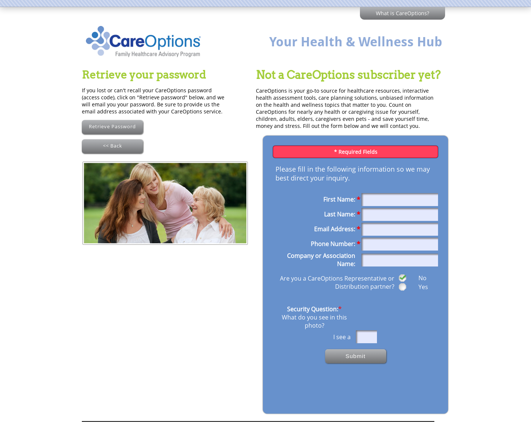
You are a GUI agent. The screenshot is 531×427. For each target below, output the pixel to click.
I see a (342, 337)
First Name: (339, 199)
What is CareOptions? (402, 13)
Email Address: (334, 229)
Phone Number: (333, 244)
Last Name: (339, 214)
